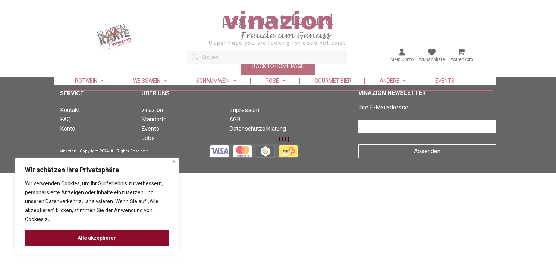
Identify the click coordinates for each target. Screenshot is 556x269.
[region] (97, 206)
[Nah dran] (174, 161)
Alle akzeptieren (97, 238)
